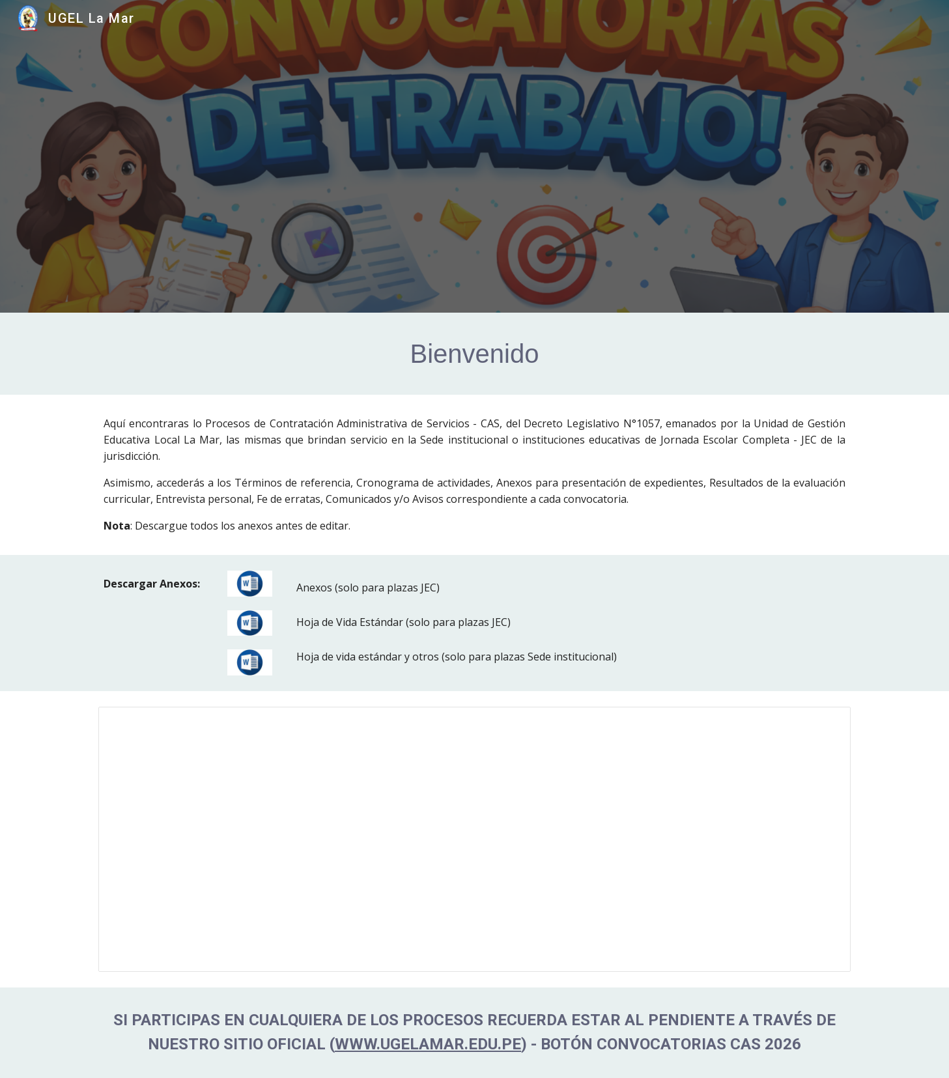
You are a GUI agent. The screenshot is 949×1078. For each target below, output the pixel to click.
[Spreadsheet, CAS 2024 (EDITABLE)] (474, 839)
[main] (474, 353)
